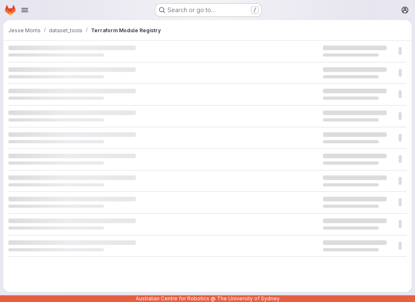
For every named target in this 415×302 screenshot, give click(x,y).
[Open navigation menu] (24, 10)
